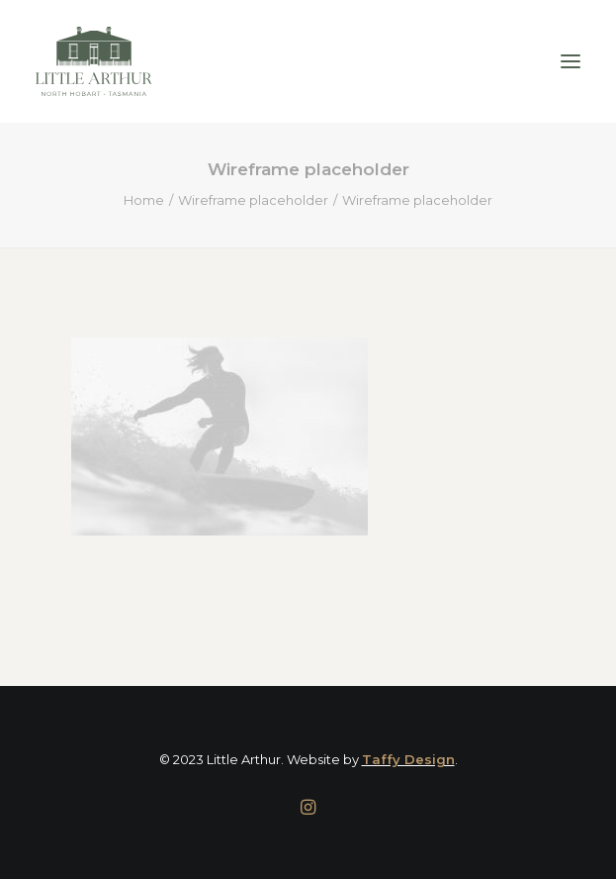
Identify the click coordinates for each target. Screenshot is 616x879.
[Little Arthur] (94, 61)
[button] (570, 61)
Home (144, 200)
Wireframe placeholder (253, 200)
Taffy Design (408, 759)
